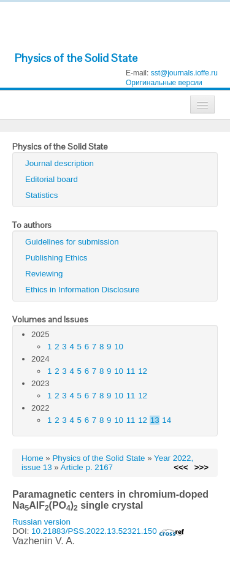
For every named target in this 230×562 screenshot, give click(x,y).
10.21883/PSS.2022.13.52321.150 (108, 531)
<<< (181, 467)
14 (166, 420)
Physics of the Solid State (76, 58)
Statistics (41, 195)
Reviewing (44, 273)
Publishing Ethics (56, 257)
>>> (201, 467)
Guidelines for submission (72, 241)
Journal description (59, 163)
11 (131, 371)
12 (142, 371)
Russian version (41, 521)
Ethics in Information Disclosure (82, 289)
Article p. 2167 (87, 467)
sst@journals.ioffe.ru (184, 73)
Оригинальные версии (164, 82)
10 (118, 346)
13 (154, 420)
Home (32, 458)
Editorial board (51, 179)
